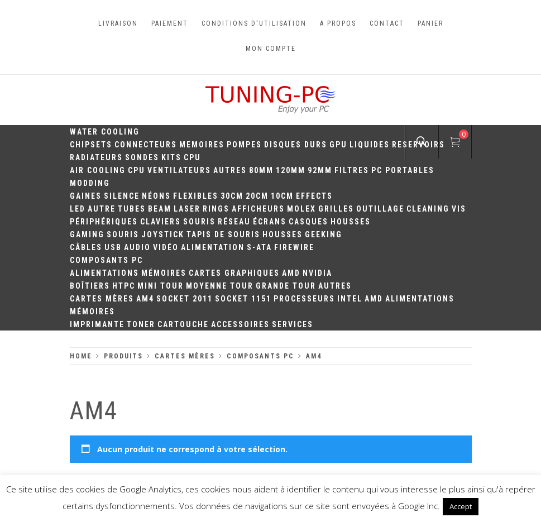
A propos (338, 23)
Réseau (234, 221)
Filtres (351, 170)
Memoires (201, 144)
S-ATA (259, 247)
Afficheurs (258, 208)
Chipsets (91, 144)
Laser (187, 208)
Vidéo (166, 247)
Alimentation (213, 247)
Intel (349, 298)
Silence (122, 195)
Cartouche (183, 324)
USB (113, 247)
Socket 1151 (243, 298)
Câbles (86, 247)
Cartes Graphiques (234, 273)
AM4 (145, 298)
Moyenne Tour (219, 285)
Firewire (294, 247)
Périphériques (104, 221)
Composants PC (106, 260)
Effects (314, 195)
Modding (90, 183)
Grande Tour (286, 285)
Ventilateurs (179, 170)
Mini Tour (160, 285)
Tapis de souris (223, 234)
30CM (232, 195)
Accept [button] (460, 506)
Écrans (269, 221)
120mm (290, 170)
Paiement (169, 23)
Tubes (132, 208)
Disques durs (295, 144)
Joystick (162, 234)
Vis (459, 208)
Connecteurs (145, 144)
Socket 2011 (184, 298)
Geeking (323, 234)
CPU (192, 157)
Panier (430, 23)
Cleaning (427, 208)
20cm (257, 195)
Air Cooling (98, 170)
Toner (141, 324)
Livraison (118, 23)
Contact (387, 23)
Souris (199, 221)
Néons (156, 195)
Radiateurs (96, 157)
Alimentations (104, 273)
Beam (159, 208)
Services (292, 324)
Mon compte (271, 48)
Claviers (160, 221)
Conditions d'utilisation (254, 23)
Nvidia (317, 273)
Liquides (370, 144)
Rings (216, 208)
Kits (171, 157)
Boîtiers (90, 285)
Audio (137, 247)
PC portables (402, 170)
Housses (351, 221)
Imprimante (97, 324)
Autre (102, 208)
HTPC (123, 285)
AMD (291, 273)
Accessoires (240, 324)
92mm (320, 170)
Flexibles (195, 195)
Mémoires (163, 273)
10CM (282, 195)
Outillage (380, 208)
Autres (230, 170)
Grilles (336, 208)
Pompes (244, 144)
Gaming (87, 234)
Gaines (86, 195)
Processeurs (304, 298)
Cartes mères (102, 298)
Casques (308, 221)
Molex (301, 208)
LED (77, 208)
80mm (261, 170)
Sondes (142, 157)
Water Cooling (105, 131)
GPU (338, 144)
